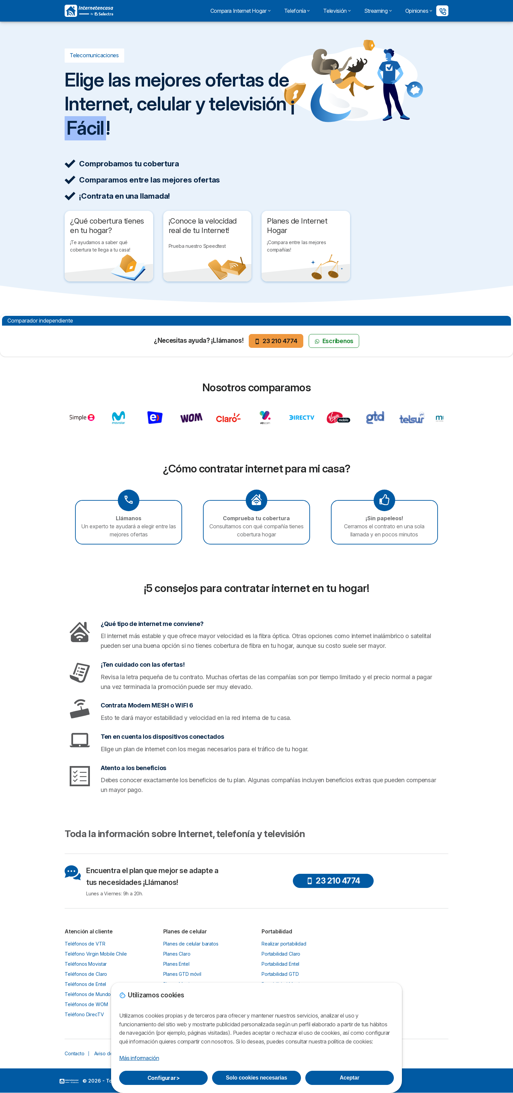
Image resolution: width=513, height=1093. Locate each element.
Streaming (378, 10)
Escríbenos (333, 340)
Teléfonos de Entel (85, 984)
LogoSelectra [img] (69, 1081)
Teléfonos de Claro (86, 974)
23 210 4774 (275, 340)
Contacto (74, 1053)
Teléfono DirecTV (84, 1014)
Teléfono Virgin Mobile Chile (96, 954)
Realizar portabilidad (284, 944)
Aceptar (349, 1078)
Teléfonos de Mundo (88, 994)
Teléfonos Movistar (86, 964)
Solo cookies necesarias (256, 1078)
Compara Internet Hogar (240, 10)
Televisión (336, 10)
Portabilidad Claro (281, 954)
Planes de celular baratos (190, 944)
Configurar (163, 1078)
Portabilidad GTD (280, 974)
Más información (139, 1058)
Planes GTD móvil (182, 974)
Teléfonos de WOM (86, 1004)
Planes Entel (176, 964)
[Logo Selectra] (89, 11)
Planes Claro (177, 954)
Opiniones (419, 10)
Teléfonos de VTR (85, 944)
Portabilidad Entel (280, 964)
